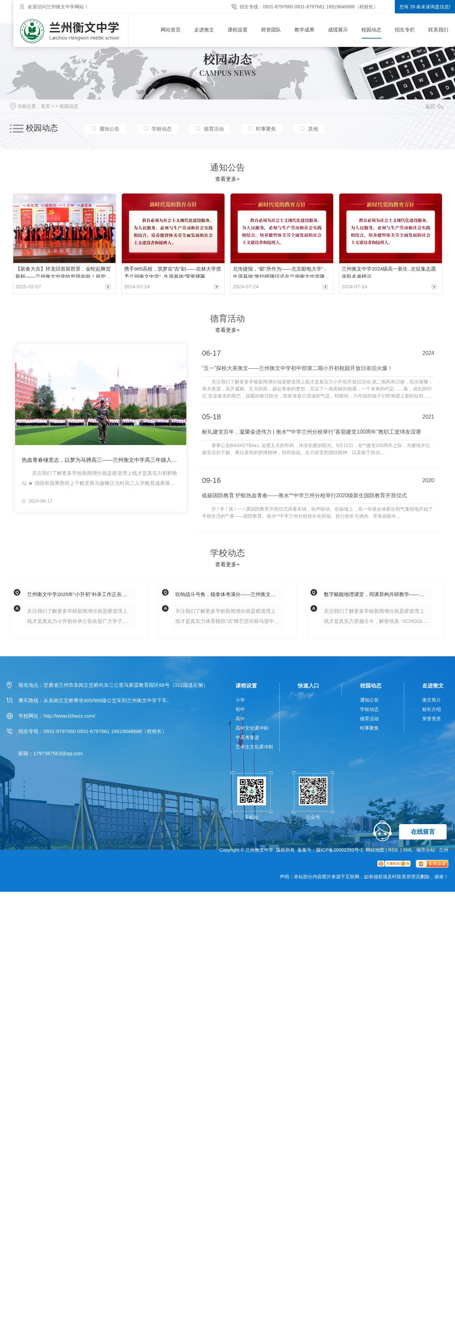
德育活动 (214, 129)
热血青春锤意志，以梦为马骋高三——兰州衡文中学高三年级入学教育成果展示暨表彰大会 (101, 458)
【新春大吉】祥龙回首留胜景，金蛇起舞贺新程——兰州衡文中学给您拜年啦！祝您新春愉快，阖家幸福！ (63, 271)
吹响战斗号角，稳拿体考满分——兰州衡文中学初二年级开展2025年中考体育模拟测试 (229, 593)
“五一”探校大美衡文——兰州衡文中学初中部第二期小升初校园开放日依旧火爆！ (297, 366)
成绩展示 (338, 29)
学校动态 (162, 129)
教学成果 (304, 29)
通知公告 (109, 129)
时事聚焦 (266, 129)
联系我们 (438, 29)
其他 (313, 129)
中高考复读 (247, 736)
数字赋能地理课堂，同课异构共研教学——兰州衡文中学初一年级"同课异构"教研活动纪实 (378, 593)
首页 (45, 106)
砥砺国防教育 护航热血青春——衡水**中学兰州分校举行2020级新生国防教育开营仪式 (304, 494)
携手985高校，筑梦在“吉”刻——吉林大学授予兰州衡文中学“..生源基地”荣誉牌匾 (172, 271)
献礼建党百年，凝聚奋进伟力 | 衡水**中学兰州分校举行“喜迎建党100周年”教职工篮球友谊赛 (311, 430)
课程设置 (237, 29)
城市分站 (425, 849)
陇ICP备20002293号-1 (339, 849)
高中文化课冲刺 (252, 727)
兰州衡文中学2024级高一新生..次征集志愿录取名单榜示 (389, 271)
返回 (434, 106)
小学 (240, 699)
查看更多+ (227, 179)
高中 (240, 717)
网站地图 (375, 849)
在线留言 (423, 830)
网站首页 (171, 29)
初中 (240, 708)
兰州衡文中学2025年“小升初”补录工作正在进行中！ (81, 593)
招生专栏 (405, 29)
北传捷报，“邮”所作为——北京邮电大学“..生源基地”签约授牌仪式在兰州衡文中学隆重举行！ (281, 271)
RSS (393, 849)
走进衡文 (204, 29)
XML (408, 849)
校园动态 (371, 29)
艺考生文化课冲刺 (254, 745)
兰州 (443, 849)
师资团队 (271, 29)
